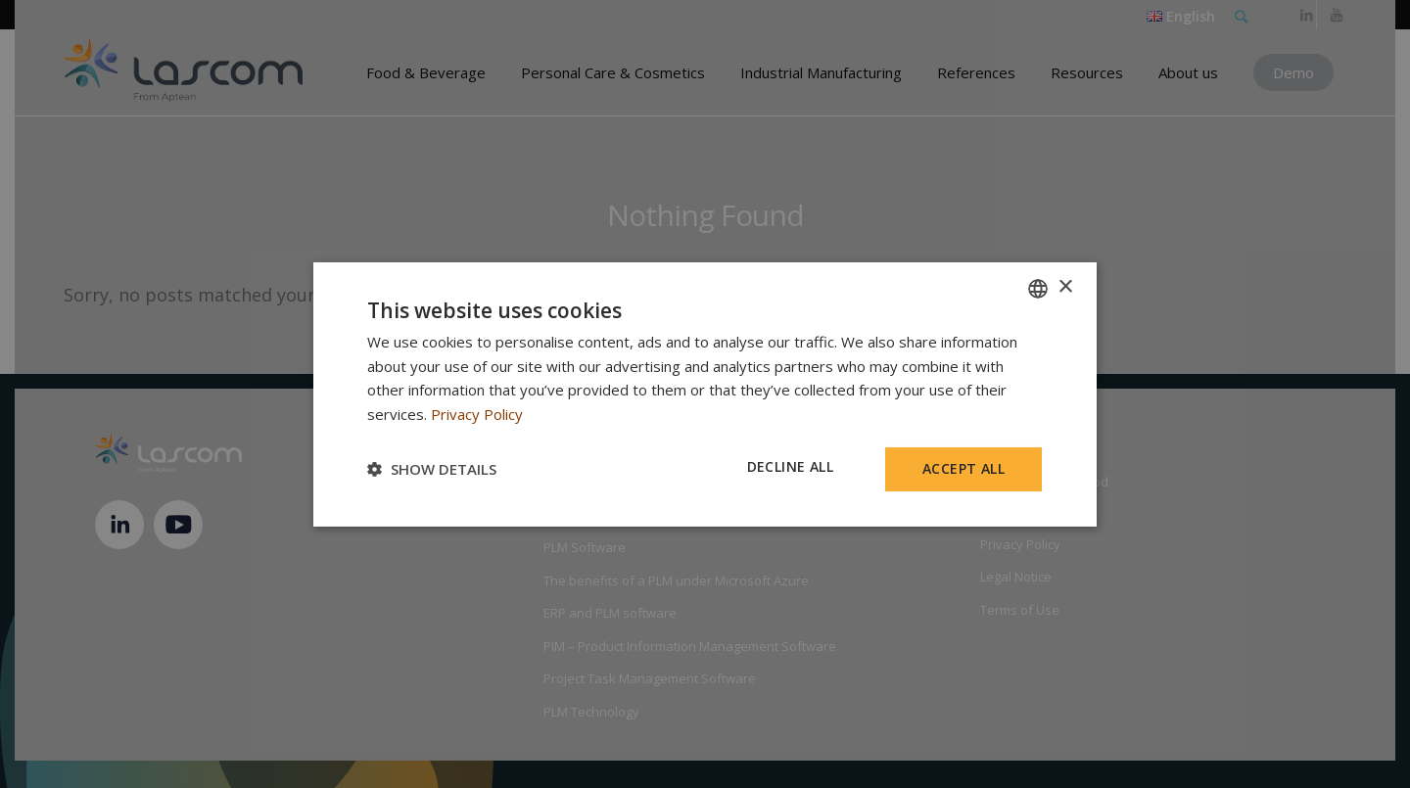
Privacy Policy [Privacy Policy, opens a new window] (477, 414)
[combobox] (1038, 288)
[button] (431, 469)
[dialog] (705, 393)
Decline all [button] (790, 466)
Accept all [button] (963, 468)
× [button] (1065, 287)
